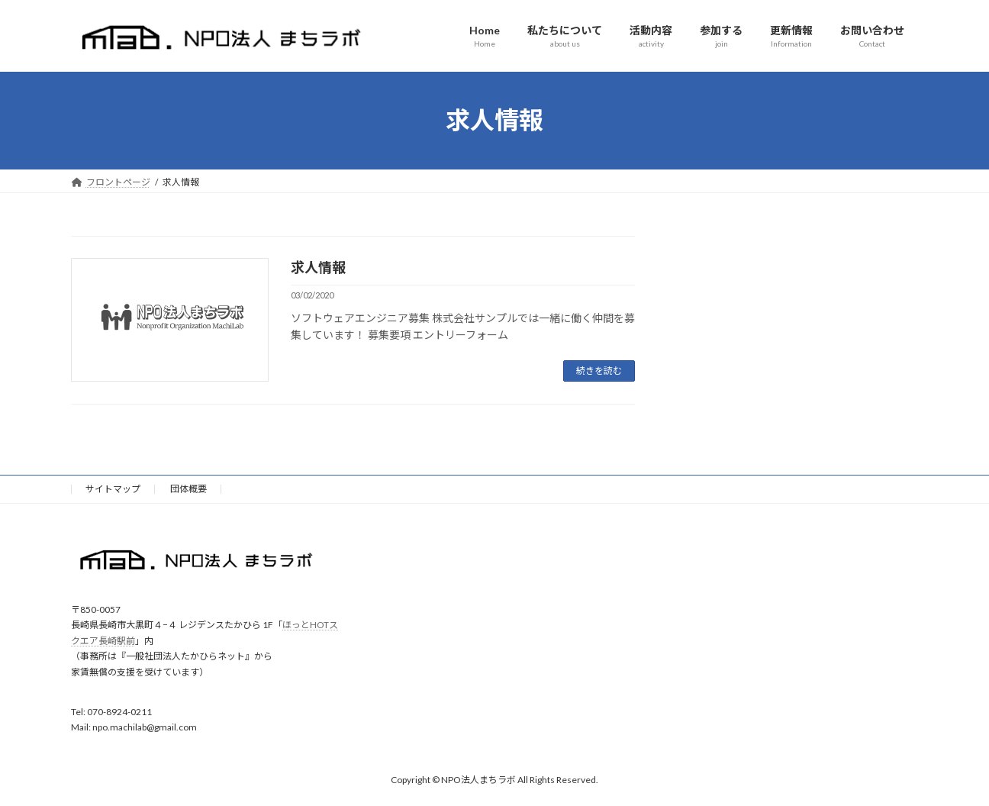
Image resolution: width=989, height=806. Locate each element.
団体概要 (188, 489)
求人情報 (318, 267)
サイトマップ (112, 489)
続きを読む (599, 370)
